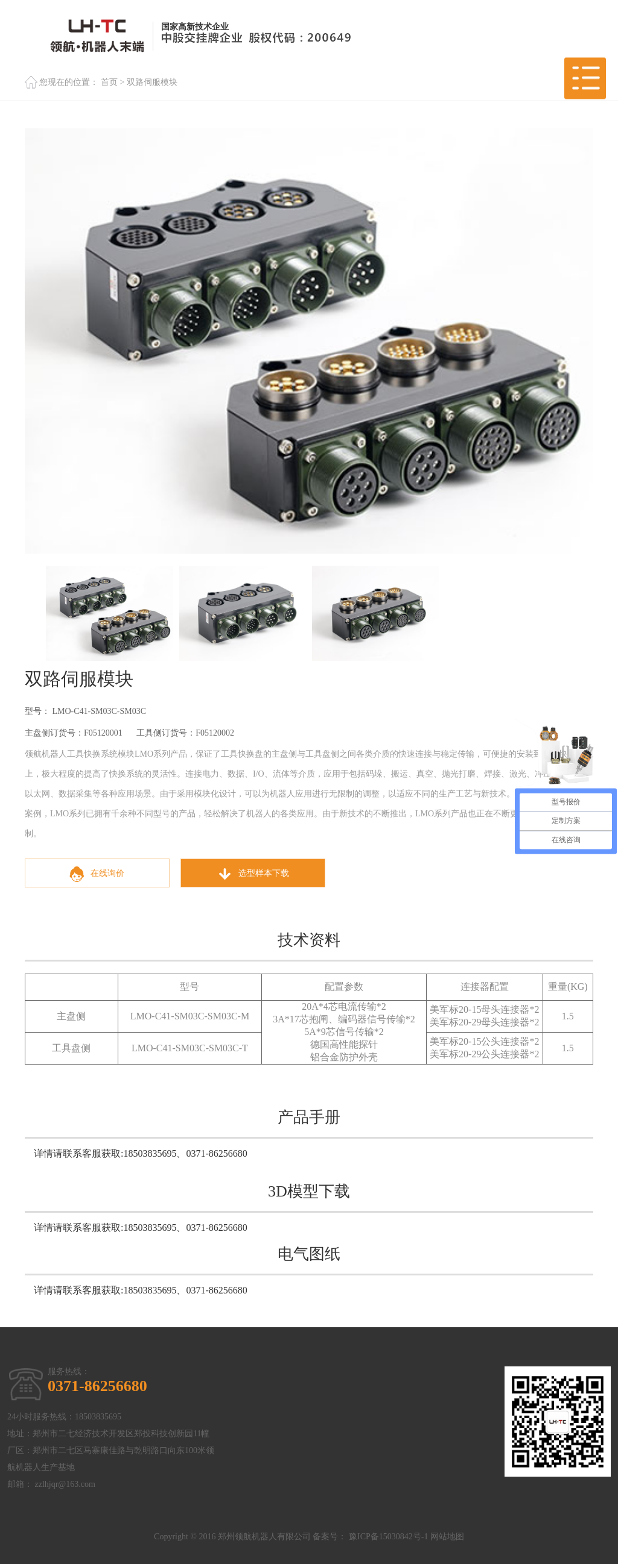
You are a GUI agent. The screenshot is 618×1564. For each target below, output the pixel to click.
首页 (109, 82)
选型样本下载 (253, 873)
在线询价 (96, 873)
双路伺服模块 (152, 82)
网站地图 (447, 1536)
